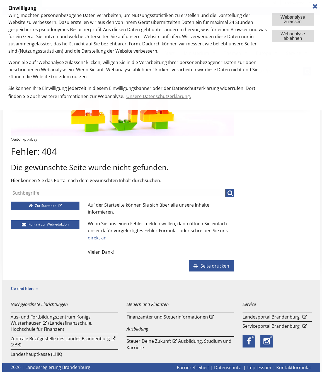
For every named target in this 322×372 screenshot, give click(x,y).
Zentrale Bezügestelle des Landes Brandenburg (60, 339)
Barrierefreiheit (193, 367)
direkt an (97, 238)
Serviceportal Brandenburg (271, 326)
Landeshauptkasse (30, 354)
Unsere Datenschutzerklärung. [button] (158, 96)
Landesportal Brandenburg (271, 317)
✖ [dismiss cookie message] (315, 6)
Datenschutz (228, 367)
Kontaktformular (293, 367)
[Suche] (118, 193)
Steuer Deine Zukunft (149, 341)
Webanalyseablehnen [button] (292, 36)
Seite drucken (211, 266)
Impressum (259, 367)
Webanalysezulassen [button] (292, 19)
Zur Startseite (42, 205)
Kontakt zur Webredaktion (45, 224)
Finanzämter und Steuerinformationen (167, 317)
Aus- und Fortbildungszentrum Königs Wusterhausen (51, 320)
